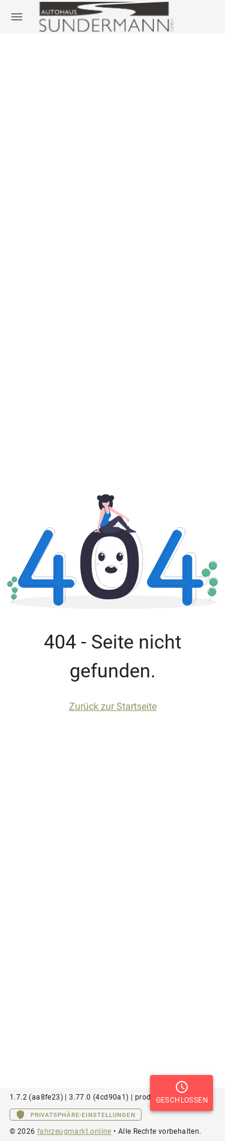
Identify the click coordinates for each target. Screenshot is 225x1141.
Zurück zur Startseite (113, 706)
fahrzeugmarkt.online (74, 1131)
